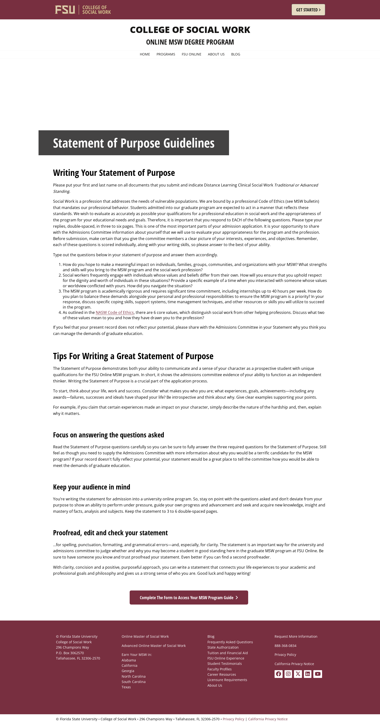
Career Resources (221, 674)
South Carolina (134, 681)
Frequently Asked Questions (230, 642)
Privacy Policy (285, 654)
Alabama (129, 660)
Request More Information (296, 636)
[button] (308, 9)
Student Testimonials (224, 663)
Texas (126, 687)
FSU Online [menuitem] (191, 54)
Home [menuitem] (145, 54)
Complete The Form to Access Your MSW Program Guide (186, 597)
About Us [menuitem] (216, 54)
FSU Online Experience (225, 658)
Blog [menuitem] (235, 54)
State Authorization (223, 647)
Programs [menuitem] (166, 54)
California (129, 665)
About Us (214, 685)
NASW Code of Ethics (115, 312)
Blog (210, 636)
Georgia (128, 670)
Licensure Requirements (227, 679)
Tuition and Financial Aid (227, 653)
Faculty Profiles (219, 669)
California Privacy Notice (294, 663)
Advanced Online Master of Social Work (154, 645)
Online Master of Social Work (145, 636)
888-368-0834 (285, 645)
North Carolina (134, 676)
